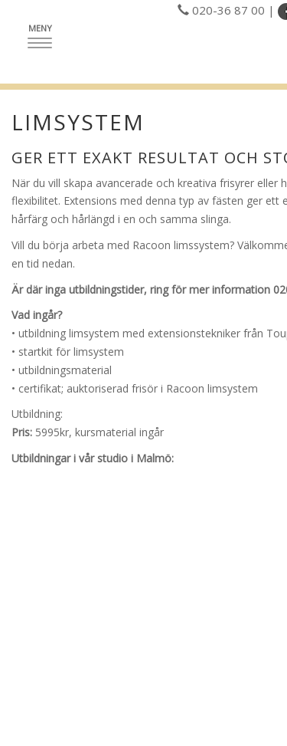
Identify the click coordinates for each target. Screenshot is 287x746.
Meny (44, 34)
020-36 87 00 (228, 10)
